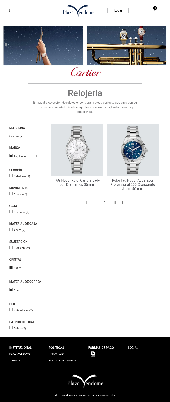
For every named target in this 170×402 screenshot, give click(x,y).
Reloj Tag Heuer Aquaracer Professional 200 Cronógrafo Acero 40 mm (132, 184)
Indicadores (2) (23, 310)
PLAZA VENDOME (20, 353)
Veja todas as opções (32, 156)
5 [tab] (94, 70)
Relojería (17, 128)
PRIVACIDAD (56, 353)
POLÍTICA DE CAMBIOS (62, 360)
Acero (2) (19, 230)
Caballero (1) (22, 176)
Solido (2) (20, 328)
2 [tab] (81, 70)
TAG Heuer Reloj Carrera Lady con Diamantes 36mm (77, 182)
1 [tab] (76, 70)
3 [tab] (85, 70)
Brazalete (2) (22, 248)
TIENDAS (14, 360)
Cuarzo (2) (16, 136)
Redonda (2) (21, 212)
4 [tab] (90, 70)
